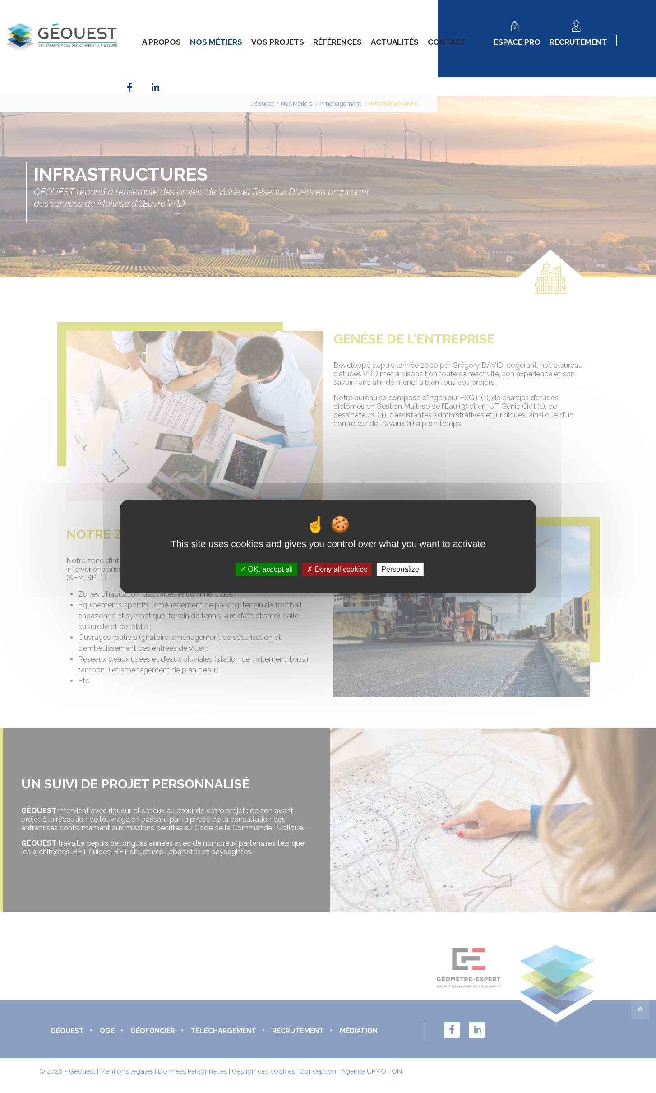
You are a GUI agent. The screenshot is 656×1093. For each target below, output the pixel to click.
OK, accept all (266, 569)
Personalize (400, 569)
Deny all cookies (337, 569)
